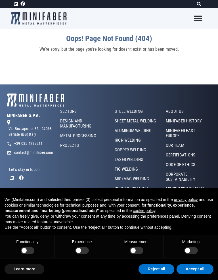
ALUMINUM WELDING (133, 130)
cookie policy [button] (144, 210)
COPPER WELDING (130, 149)
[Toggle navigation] (194, 18)
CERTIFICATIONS (180, 155)
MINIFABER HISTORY (184, 121)
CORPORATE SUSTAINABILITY (180, 177)
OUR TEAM (175, 145)
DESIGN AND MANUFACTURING (75, 123)
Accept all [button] (195, 269)
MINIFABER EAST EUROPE (180, 133)
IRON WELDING (128, 140)
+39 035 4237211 (28, 143)
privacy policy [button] (186, 199)
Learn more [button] (24, 269)
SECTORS (68, 111)
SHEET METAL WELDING (135, 121)
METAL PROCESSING (78, 135)
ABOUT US (175, 111)
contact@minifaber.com (33, 152)
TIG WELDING (126, 169)
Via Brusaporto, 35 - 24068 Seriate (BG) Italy (30, 131)
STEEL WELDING (129, 111)
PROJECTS (69, 145)
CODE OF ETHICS (180, 164)
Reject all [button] (156, 269)
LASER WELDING (129, 159)
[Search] (200, 4)
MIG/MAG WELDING (132, 178)
